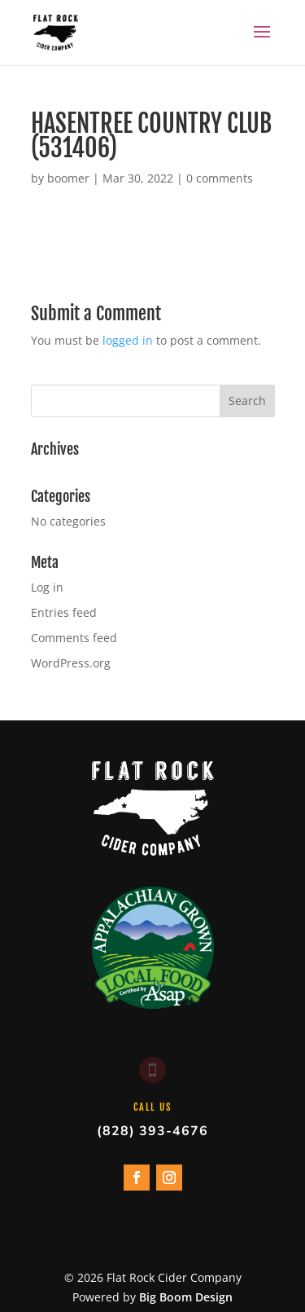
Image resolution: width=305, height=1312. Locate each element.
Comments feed (74, 637)
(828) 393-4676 (152, 1131)
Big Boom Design (186, 1297)
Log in (47, 587)
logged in (127, 340)
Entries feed (64, 612)
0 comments (219, 178)
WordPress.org (71, 663)
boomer (68, 178)
